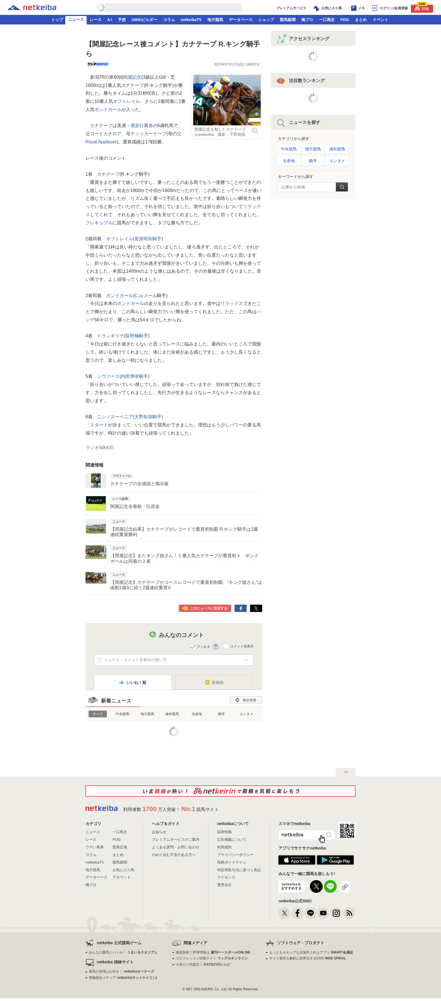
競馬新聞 (288, 19)
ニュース (76, 19)
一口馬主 (327, 19)
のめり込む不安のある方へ (174, 855)
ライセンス (226, 877)
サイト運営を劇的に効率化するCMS (307, 958)
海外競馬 (172, 714)
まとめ (361, 19)
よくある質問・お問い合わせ (175, 847)
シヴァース (108, 376)
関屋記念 (132, 77)
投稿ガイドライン (231, 862)
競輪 (421, 8)
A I (109, 19)
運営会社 (224, 885)
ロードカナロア (106, 133)
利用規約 (224, 847)
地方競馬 (215, 19)
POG (344, 19)
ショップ (266, 19)
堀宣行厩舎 (141, 125)
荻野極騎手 (136, 335)
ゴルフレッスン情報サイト (212, 958)
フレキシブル (99, 222)
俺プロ (307, 19)
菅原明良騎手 (147, 238)
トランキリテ (110, 335)
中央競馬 (122, 714)
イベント (380, 19)
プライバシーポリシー (235, 855)
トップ (57, 19)
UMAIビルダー (144, 19)
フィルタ (203, 647)
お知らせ (159, 832)
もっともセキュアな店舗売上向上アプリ (311, 952)
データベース (241, 19)
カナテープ (132, 85)
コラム (169, 19)
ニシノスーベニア (115, 416)
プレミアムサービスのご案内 (175, 839)
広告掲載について (231, 839)
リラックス (231, 303)
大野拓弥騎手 (147, 416)
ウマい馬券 (95, 847)
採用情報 (224, 832)
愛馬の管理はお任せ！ (121, 971)
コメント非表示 (242, 646)
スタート (99, 424)
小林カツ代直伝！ (203, 964)
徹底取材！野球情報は (213, 952)
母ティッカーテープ (146, 133)
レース (96, 19)
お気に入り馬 (123, 870)
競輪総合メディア (123, 978)
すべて (98, 714)
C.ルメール (145, 295)
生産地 (197, 714)
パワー (236, 424)
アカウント (121, 877)
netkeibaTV (191, 19)
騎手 (221, 714)
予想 (122, 19)
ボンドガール (108, 109)
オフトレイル (126, 101)
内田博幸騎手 (134, 376)
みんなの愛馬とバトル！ (123, 952)
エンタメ (246, 714)
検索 (342, 186)
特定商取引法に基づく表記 (239, 870)
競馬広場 (119, 847)
